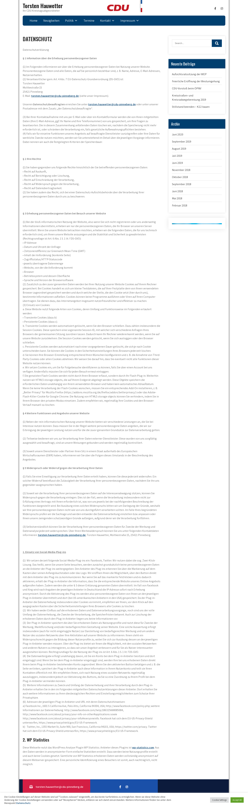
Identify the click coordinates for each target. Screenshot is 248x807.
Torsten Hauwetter (43, 6)
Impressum (127, 21)
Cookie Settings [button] (219, 800)
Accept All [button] (237, 800)
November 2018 (181, 170)
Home (33, 21)
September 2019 (181, 141)
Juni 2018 (177, 191)
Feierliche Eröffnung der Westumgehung (196, 81)
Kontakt (105, 21)
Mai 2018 (177, 198)
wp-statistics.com (143, 747)
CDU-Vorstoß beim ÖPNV (186, 88)
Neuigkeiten (51, 21)
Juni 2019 (177, 163)
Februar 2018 (179, 205)
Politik (69, 21)
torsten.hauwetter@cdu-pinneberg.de (55, 96)
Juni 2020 (177, 134)
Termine (88, 21)
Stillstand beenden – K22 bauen (191, 107)
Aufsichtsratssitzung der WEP (189, 74)
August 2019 (179, 148)
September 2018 (181, 184)
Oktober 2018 (180, 177)
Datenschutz (23, 803)
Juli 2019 (177, 156)
